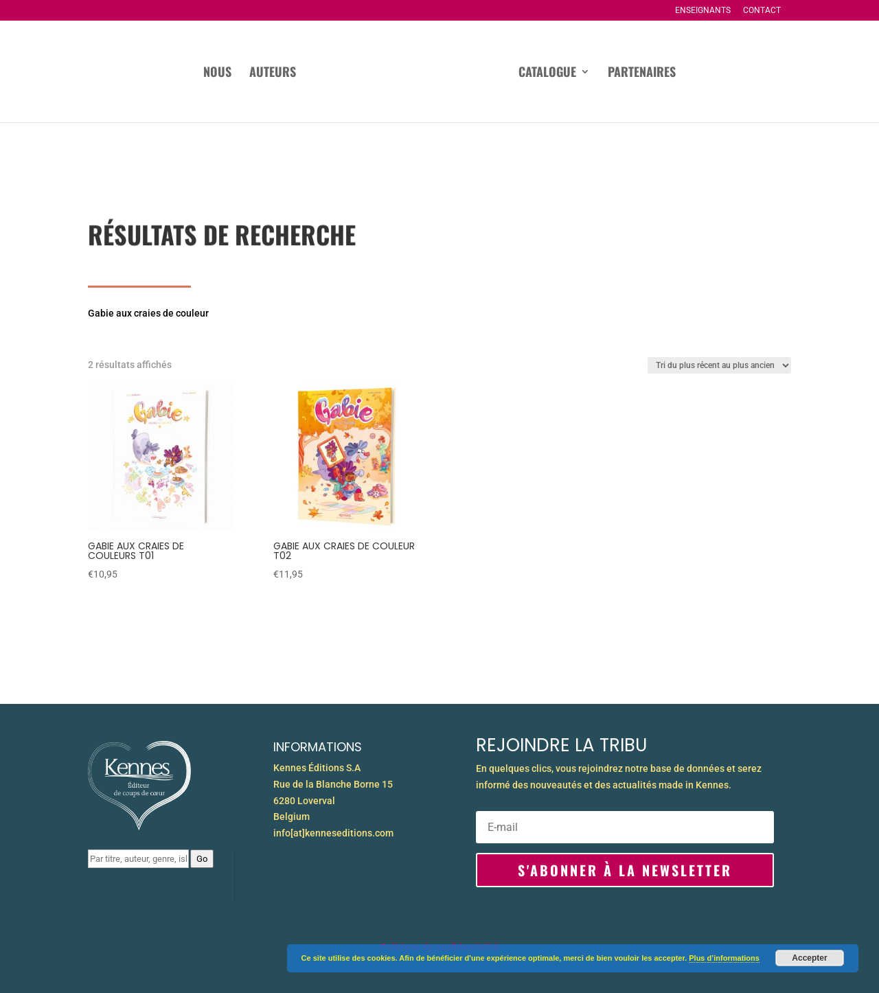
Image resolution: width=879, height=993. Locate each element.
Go (201, 859)
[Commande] (719, 365)
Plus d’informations (724, 958)
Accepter (809, 958)
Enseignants (703, 10)
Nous (217, 73)
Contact (762, 10)
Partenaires (642, 73)
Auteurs (272, 73)
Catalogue (547, 73)
